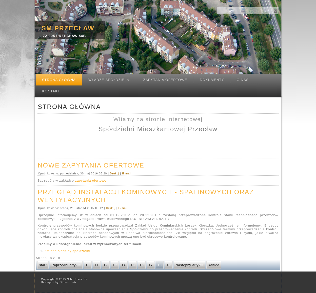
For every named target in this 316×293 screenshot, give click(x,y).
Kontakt (51, 91)
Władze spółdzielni (109, 80)
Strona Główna (59, 80)
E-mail (126, 173)
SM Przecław (67, 28)
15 (133, 265)
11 (97, 265)
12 (106, 265)
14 (124, 265)
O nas (243, 80)
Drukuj (115, 173)
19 (169, 265)
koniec (213, 265)
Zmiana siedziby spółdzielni (67, 251)
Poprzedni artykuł (66, 265)
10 (88, 265)
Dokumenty (212, 80)
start (43, 265)
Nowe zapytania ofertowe (91, 165)
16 (142, 265)
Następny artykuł (189, 265)
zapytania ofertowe (90, 180)
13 (115, 265)
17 (151, 265)
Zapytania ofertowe (165, 80)
